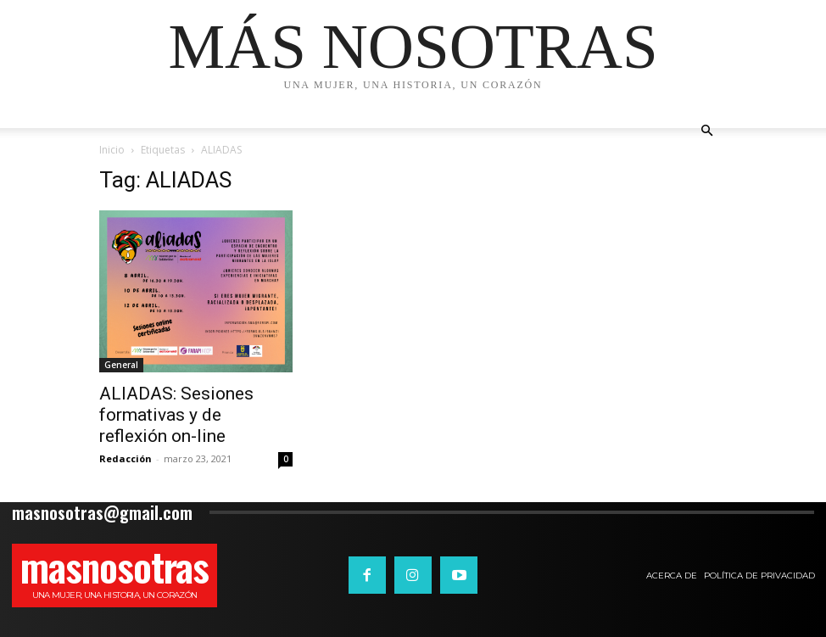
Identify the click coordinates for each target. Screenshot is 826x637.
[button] (706, 131)
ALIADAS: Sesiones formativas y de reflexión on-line (176, 414)
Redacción (125, 458)
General (121, 365)
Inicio (112, 149)
